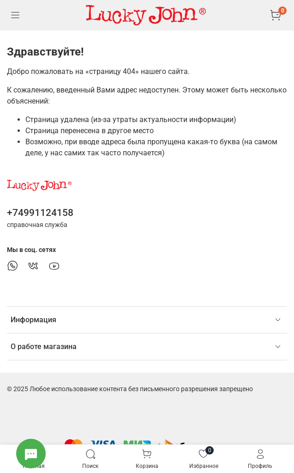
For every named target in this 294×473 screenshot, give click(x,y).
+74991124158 (40, 212)
